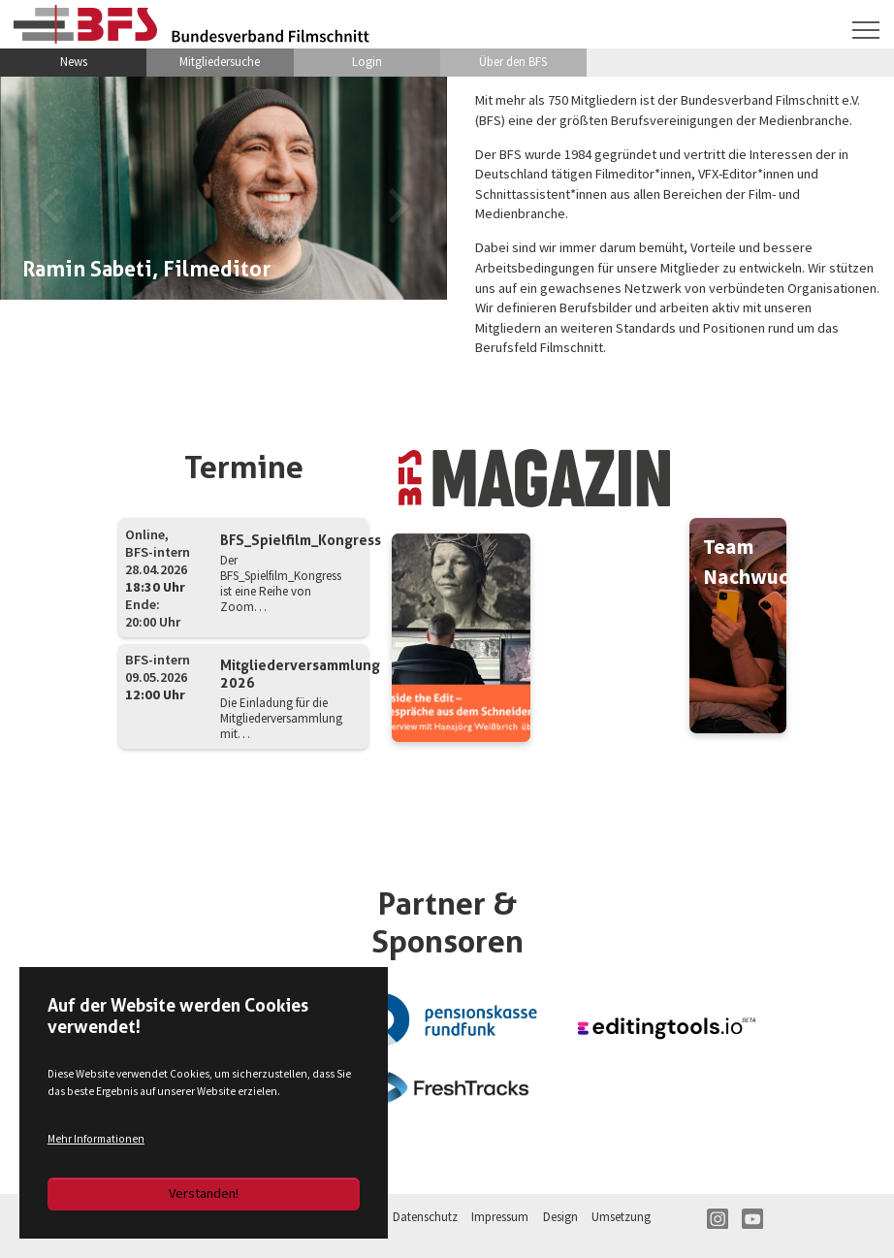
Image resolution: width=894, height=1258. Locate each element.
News (73, 61)
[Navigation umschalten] (866, 30)
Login (367, 61)
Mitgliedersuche (219, 61)
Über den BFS (513, 61)
